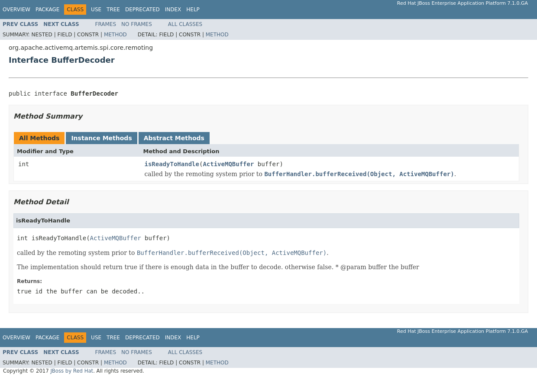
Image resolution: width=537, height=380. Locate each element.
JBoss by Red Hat (71, 371)
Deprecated (142, 9)
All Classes (185, 24)
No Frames (136, 24)
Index (173, 9)
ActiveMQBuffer (228, 164)
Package (47, 9)
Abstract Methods (174, 138)
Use (96, 9)
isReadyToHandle (172, 164)
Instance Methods (101, 138)
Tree (113, 9)
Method (115, 35)
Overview (16, 9)
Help (193, 9)
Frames (105, 24)
